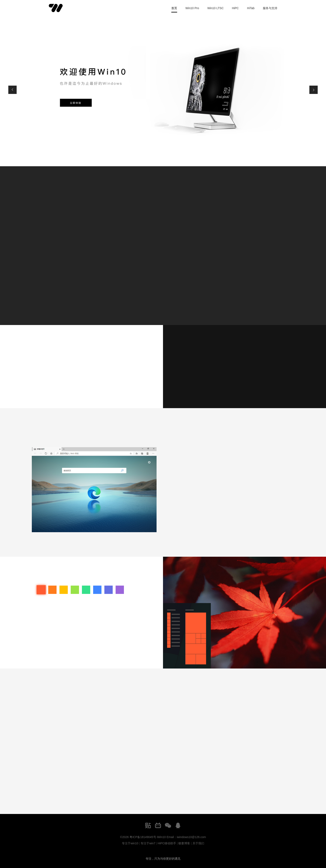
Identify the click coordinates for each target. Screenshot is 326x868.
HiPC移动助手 (167, 843)
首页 (174, 8)
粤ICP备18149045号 (143, 837)
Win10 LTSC (215, 8)
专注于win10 (130, 843)
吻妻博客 (184, 843)
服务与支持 (270, 8)
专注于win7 (148, 843)
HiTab (250, 8)
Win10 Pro (192, 8)
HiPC (235, 8)
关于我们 (198, 843)
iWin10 (161, 837)
